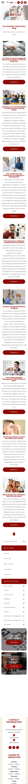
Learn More (14, 642)
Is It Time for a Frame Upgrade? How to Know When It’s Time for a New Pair (14, 59)
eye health (7, 603)
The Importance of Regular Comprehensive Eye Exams (14, 242)
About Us (6, 553)
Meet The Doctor (9, 564)
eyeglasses (7, 599)
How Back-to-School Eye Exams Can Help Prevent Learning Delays (14, 108)
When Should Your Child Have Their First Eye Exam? (14, 495)
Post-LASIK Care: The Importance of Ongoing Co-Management (14, 175)
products (6, 612)
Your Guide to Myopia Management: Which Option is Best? (14, 379)
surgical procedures (9, 607)
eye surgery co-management (12, 616)
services (6, 590)
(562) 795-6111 (14, 738)
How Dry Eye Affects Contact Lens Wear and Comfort (14, 437)
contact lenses (8, 595)
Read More (14, 82)
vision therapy (8, 586)
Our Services (7, 558)
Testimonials (7, 569)
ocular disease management (12, 620)
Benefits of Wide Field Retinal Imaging (14, 307)
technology (7, 624)
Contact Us (7, 574)
